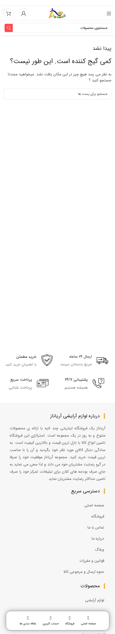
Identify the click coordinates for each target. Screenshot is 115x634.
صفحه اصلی (94, 505)
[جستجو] (57, 28)
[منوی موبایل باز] (109, 13)
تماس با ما (95, 527)
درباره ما (97, 539)
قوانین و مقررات (92, 561)
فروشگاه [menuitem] (69, 623)
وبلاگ (99, 550)
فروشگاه (97, 516)
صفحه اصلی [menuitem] (88, 623)
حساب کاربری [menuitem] (51, 623)
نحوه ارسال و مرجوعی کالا (83, 572)
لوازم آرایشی (94, 600)
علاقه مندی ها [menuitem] (28, 623)
